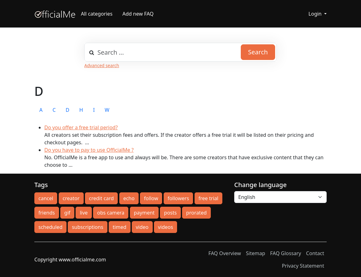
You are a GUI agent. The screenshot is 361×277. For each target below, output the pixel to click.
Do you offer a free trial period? (81, 127)
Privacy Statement (303, 265)
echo (129, 198)
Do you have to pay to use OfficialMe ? (89, 149)
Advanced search (101, 65)
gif (67, 212)
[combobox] (180, 52)
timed (119, 227)
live (83, 212)
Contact (315, 253)
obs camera (110, 212)
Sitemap (255, 253)
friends (46, 212)
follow (151, 198)
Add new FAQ (138, 13)
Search (258, 52)
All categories (96, 13)
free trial (209, 198)
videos (165, 227)
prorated (196, 212)
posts (170, 212)
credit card (101, 198)
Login (316, 13)
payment (144, 212)
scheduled (50, 227)
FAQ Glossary (285, 253)
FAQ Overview (224, 253)
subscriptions (87, 227)
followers (178, 198)
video (142, 227)
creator (71, 198)
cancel (45, 198)
